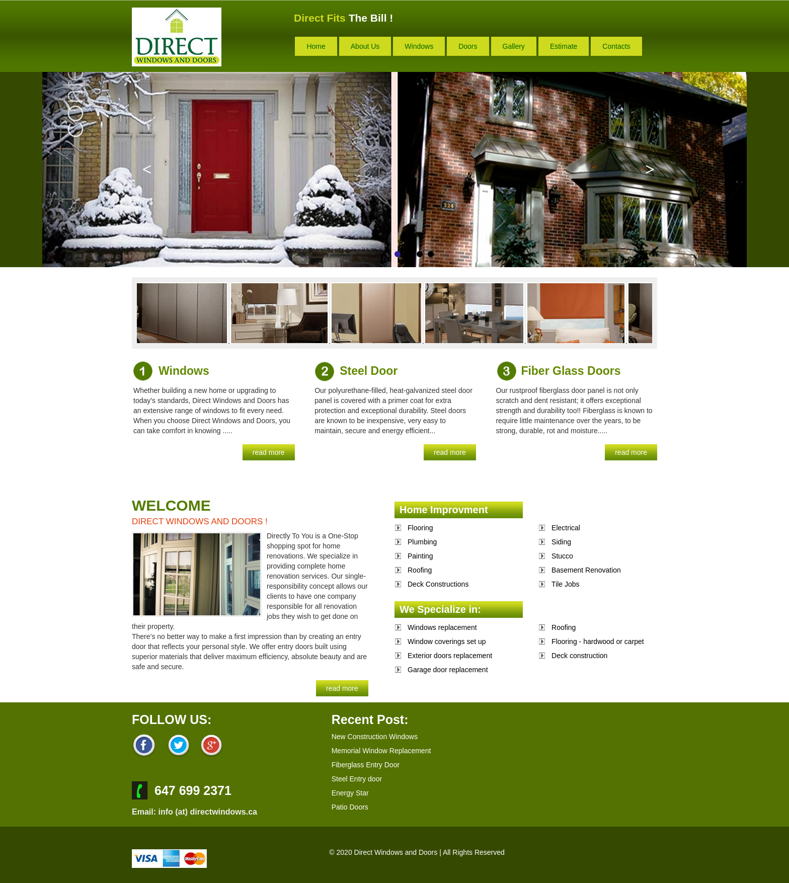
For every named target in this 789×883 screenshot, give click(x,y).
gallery (514, 46)
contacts (616, 46)
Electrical (565, 528)
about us (365, 46)
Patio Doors (350, 807)
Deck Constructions (438, 584)
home (315, 46)
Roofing (420, 570)
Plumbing (422, 542)
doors (467, 46)
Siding (561, 542)
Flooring (420, 528)
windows (419, 46)
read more (269, 452)
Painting (420, 556)
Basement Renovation (586, 570)
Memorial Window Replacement (381, 751)
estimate (563, 46)
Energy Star (350, 793)
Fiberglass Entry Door (366, 765)
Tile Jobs (565, 584)
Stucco (562, 556)
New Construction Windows (375, 737)
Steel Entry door (357, 779)
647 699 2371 (192, 790)
